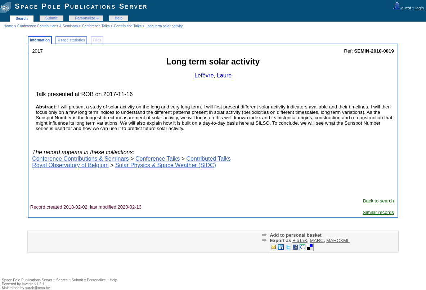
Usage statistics (71, 40)
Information (40, 40)
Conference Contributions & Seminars (47, 26)
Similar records (378, 212)
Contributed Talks (128, 26)
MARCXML (338, 240)
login (420, 8)
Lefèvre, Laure (213, 75)
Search (22, 19)
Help (119, 18)
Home (8, 26)
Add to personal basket (296, 235)
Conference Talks (95, 26)
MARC (316, 240)
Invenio (27, 284)
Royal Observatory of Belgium (70, 165)
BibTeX (299, 240)
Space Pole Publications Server (81, 6)
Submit (51, 18)
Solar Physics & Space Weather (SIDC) (165, 165)
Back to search (378, 201)
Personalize (85, 18)
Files (97, 40)
